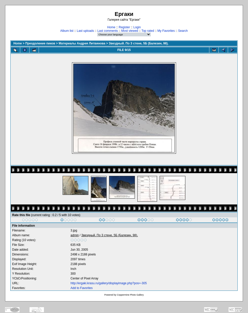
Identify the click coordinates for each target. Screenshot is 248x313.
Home (111, 27)
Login (137, 27)
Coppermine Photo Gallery (130, 295)
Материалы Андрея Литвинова (82, 43)
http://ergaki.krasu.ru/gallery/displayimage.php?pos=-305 (108, 283)
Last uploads (85, 31)
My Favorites (166, 31)
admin (74, 235)
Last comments (107, 31)
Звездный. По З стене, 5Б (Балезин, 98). (139, 43)
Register (124, 27)
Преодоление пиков (40, 43)
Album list (66, 31)
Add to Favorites (81, 288)
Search (183, 31)
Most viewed (129, 31)
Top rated (147, 31)
